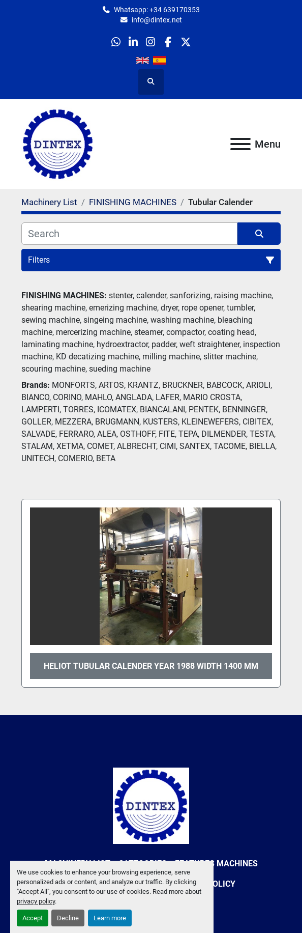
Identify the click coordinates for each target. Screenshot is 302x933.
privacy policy (36, 901)
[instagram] (150, 42)
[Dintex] (151, 805)
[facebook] (168, 42)
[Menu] (240, 144)
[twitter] (185, 42)
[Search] (129, 233)
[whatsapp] (115, 42)
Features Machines (216, 863)
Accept (32, 918)
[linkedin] (133, 42)
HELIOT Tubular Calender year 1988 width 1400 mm (151, 666)
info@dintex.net (157, 20)
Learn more (110, 918)
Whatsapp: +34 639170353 (157, 10)
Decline (68, 918)
